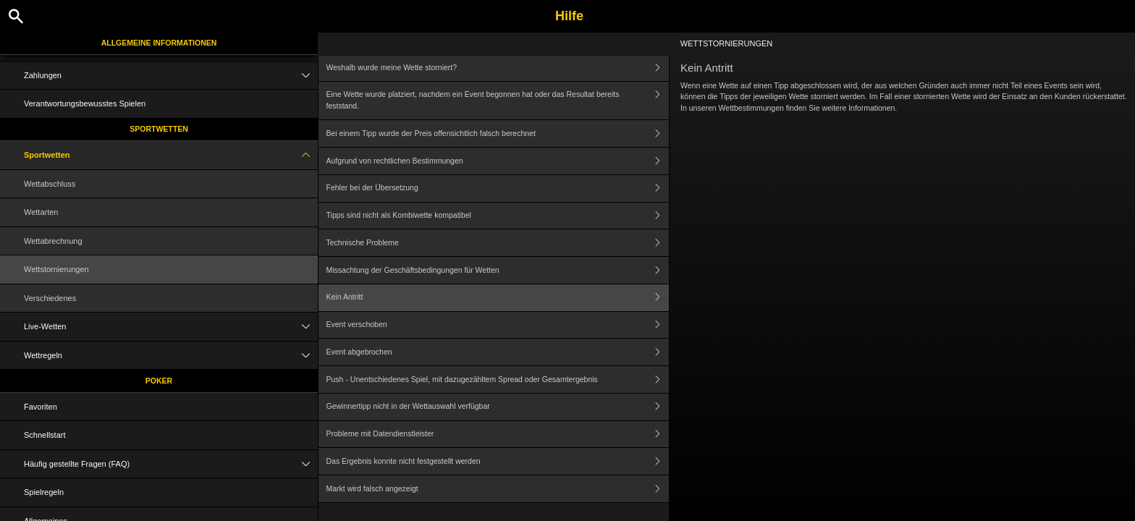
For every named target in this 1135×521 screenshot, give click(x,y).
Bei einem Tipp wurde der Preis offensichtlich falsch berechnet (498, 133)
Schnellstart (44, 435)
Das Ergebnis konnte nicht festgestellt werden (498, 461)
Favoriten (40, 406)
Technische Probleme (498, 242)
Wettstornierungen (56, 269)
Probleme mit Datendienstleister (498, 434)
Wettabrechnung (53, 241)
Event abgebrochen (498, 352)
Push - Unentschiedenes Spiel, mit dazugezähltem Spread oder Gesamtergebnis (498, 379)
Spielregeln (44, 492)
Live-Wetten (171, 327)
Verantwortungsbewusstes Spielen (84, 103)
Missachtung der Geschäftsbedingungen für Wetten (498, 270)
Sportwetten (159, 128)
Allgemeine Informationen (159, 42)
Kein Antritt (498, 297)
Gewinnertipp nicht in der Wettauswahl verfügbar (498, 407)
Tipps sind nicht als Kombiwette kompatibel (498, 216)
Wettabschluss (49, 183)
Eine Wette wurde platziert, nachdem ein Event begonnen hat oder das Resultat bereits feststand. (498, 101)
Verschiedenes (50, 298)
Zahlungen (171, 76)
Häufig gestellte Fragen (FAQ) (171, 464)
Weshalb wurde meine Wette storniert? (498, 67)
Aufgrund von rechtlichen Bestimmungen (498, 161)
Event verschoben (498, 325)
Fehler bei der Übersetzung (498, 188)
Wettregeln (171, 356)
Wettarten (41, 212)
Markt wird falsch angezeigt (498, 488)
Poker (158, 380)
